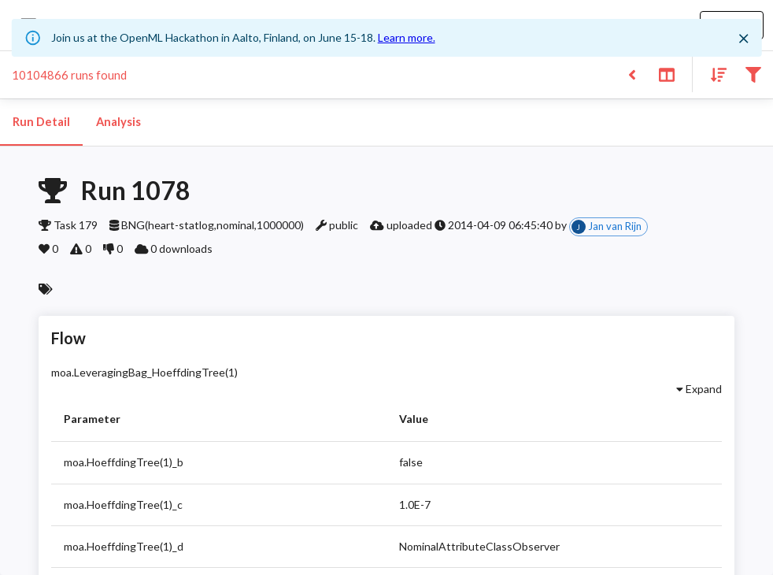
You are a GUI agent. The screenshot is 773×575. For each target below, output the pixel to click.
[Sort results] (714, 73)
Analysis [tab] (118, 122)
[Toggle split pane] (666, 73)
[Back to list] (631, 73)
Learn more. (406, 37)
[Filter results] (753, 73)
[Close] (743, 38)
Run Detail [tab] (41, 122)
